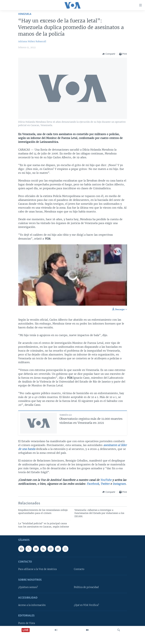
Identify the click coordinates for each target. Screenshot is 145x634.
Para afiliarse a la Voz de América (37, 569)
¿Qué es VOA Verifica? (86, 605)
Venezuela (24, 14)
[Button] (108, 54)
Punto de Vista (26, 623)
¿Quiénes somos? (28, 587)
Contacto (79, 569)
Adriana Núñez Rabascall (32, 41)
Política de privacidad (86, 587)
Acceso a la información (32, 605)
